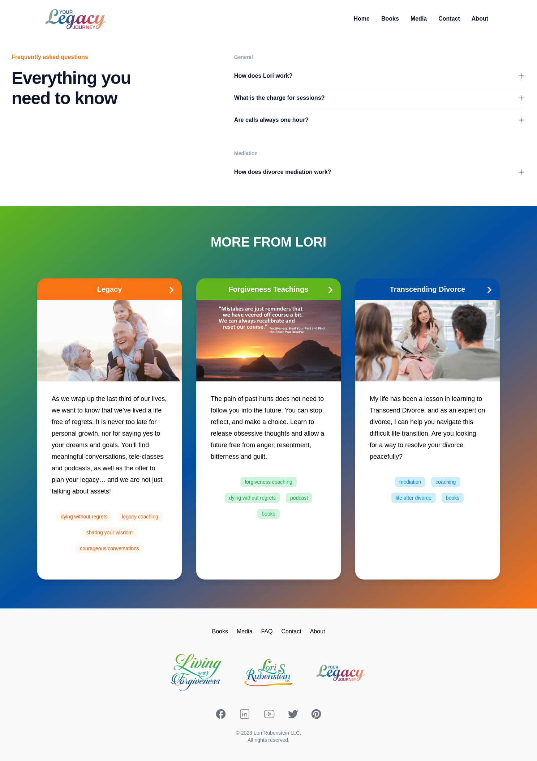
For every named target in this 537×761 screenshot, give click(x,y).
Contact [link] (449, 19)
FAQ (267, 631)
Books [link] (390, 19)
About (317, 631)
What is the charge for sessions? (379, 98)
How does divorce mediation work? (379, 172)
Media (245, 631)
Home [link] (362, 19)
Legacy (138, 289)
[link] (361, 18)
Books (220, 631)
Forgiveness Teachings (283, 289)
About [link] (480, 19)
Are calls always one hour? (379, 120)
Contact (291, 631)
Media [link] (419, 19)
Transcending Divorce (443, 289)
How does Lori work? (379, 76)
